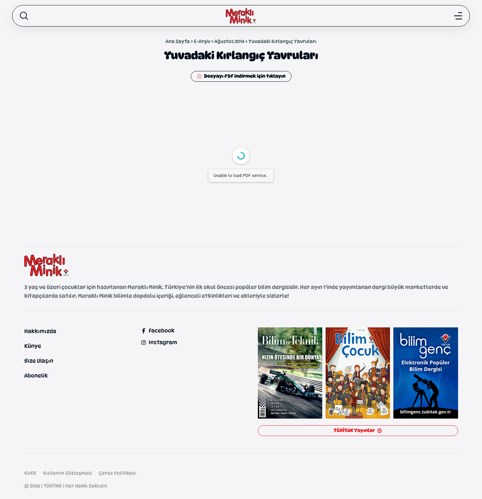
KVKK (30, 473)
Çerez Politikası (117, 473)
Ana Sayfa (177, 41)
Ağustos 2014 (229, 41)
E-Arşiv (202, 41)
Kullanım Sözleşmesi (67, 473)
